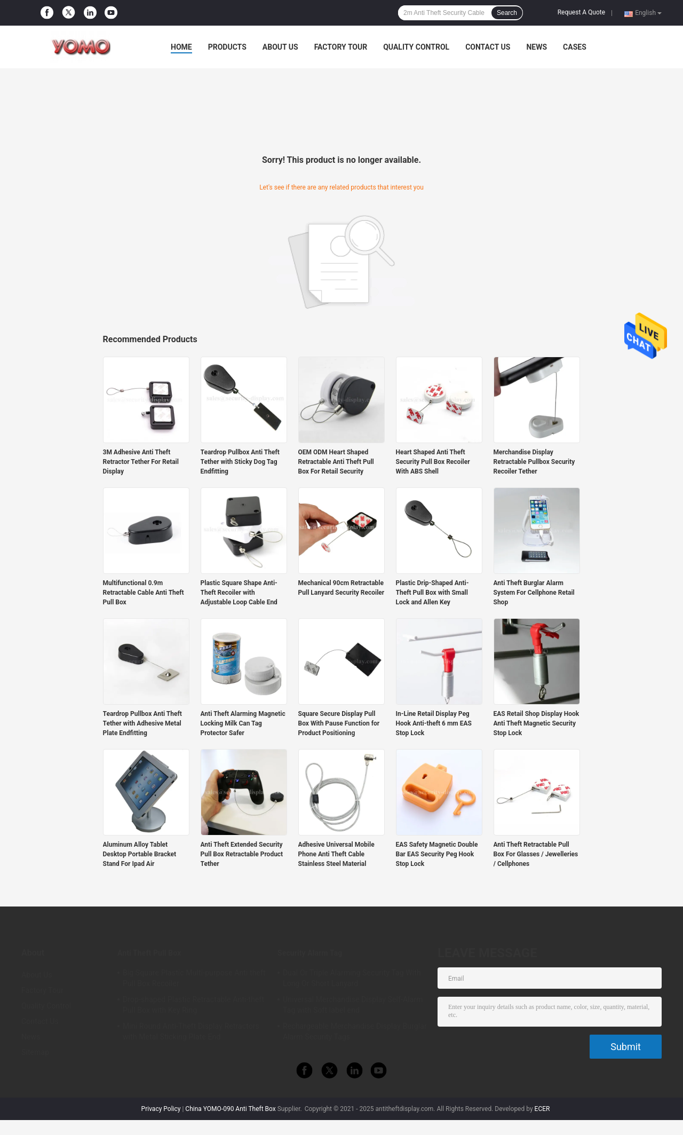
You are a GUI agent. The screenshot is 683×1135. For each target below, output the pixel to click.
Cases (574, 47)
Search (507, 13)
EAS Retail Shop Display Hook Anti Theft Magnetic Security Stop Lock (536, 723)
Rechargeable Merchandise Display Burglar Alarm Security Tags (355, 1031)
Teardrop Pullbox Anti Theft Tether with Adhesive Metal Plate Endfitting (142, 723)
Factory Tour (341, 47)
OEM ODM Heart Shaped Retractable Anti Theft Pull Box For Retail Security (336, 461)
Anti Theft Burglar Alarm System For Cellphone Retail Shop (534, 592)
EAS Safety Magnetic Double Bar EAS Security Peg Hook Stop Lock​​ (437, 854)
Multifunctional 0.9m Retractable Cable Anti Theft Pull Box (143, 592)
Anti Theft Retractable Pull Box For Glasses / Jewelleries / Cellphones (536, 854)
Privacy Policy (161, 1109)
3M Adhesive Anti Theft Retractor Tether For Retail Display (141, 461)
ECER (542, 1109)
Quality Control (416, 47)
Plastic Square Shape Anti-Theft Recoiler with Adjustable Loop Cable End (239, 592)
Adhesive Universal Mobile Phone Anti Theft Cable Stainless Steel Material (336, 854)
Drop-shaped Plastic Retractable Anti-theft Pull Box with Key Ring (193, 1004)
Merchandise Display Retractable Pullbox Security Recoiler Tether (534, 461)
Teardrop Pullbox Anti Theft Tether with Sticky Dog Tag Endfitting (240, 461)
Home (181, 47)
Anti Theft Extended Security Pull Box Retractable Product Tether (242, 854)
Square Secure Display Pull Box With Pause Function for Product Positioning (339, 723)
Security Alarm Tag (309, 953)
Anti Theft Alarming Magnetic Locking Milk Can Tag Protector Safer (243, 723)
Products (227, 47)
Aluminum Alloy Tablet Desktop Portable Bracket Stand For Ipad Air (140, 854)
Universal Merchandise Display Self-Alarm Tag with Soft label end (353, 1004)
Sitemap (35, 1052)
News (536, 47)
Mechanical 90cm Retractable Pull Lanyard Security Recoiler (341, 587)
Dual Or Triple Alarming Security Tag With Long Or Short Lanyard (352, 978)
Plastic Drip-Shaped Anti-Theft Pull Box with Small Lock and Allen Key (432, 592)
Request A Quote (581, 12)
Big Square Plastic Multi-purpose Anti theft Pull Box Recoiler (194, 978)
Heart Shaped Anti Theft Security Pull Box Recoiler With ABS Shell (433, 461)
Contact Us (487, 47)
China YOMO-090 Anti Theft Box (230, 1109)
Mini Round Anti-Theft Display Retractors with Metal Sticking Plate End (191, 1031)
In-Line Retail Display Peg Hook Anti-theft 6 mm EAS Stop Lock (434, 723)
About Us (280, 47)
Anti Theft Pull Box (149, 953)
